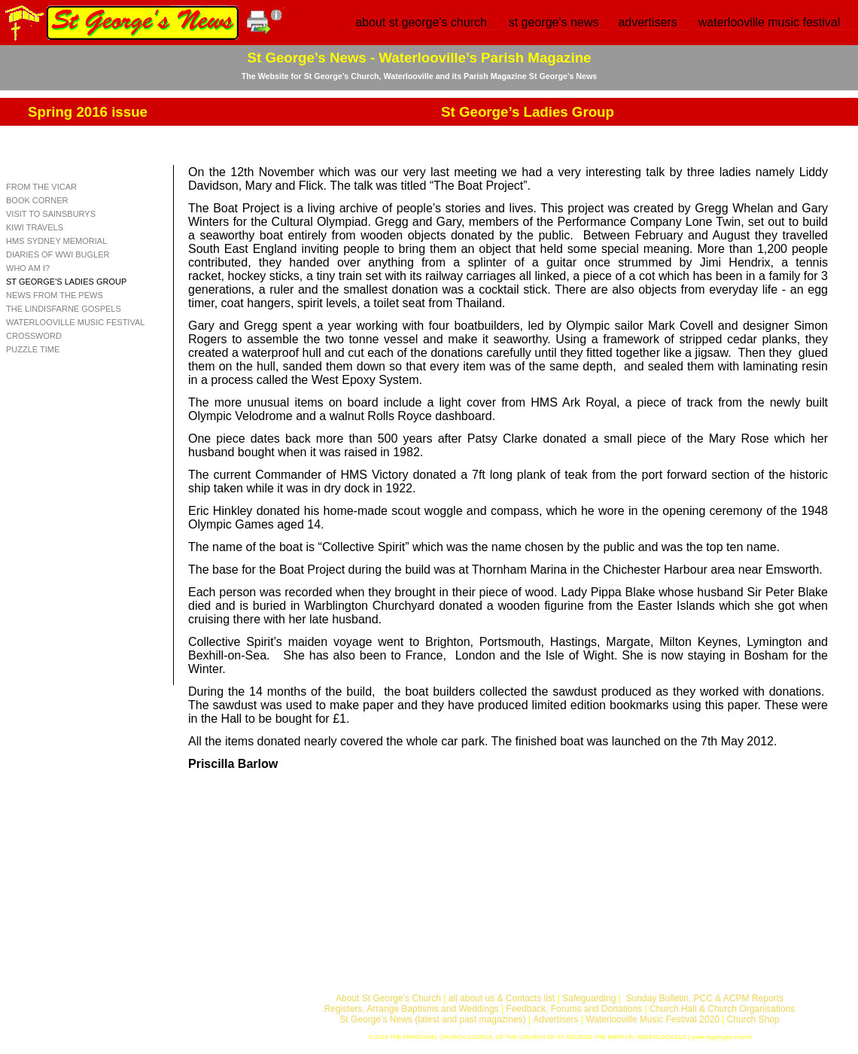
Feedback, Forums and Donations (574, 1009)
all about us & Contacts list (502, 998)
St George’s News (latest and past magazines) (432, 1019)
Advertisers (555, 1019)
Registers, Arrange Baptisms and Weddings (411, 1009)
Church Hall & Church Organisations (722, 1009)
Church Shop (753, 1019)
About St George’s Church (388, 998)
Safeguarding (589, 998)
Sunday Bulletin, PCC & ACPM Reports (704, 998)
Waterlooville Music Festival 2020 (654, 1019)
